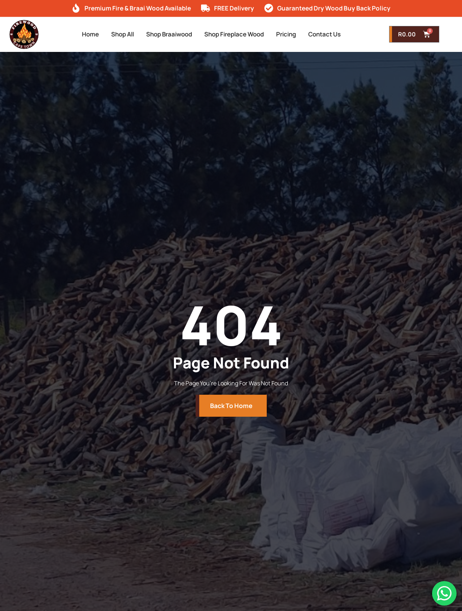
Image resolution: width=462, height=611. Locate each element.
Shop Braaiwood (165, 34)
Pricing (295, 34)
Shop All (113, 34)
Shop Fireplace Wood (237, 34)
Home (76, 34)
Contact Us (338, 34)
